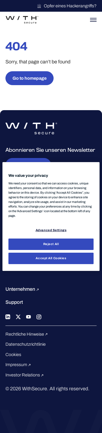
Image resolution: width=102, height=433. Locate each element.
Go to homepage (30, 78)
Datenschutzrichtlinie (25, 344)
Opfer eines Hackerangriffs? (67, 6)
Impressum (18, 364)
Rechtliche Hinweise (27, 334)
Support (14, 302)
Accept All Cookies (51, 258)
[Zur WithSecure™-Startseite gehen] (22, 20)
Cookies (13, 354)
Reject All (51, 244)
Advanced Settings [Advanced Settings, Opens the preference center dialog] (51, 230)
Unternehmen (23, 289)
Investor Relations (25, 375)
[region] (50, 216)
